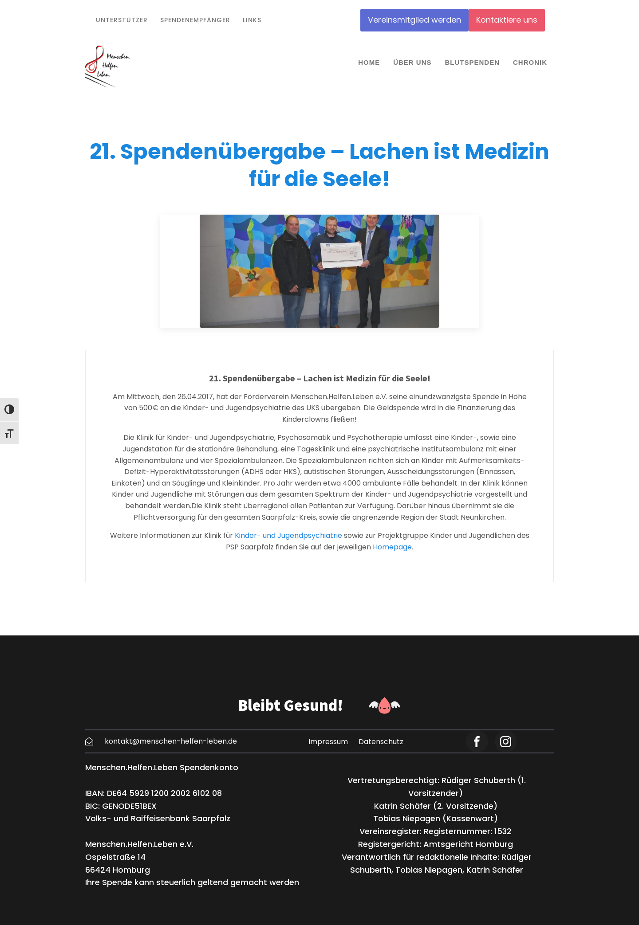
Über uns (412, 62)
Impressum (328, 742)
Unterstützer (122, 20)
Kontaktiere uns (506, 19)
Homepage (392, 547)
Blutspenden (472, 62)
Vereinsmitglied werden (414, 19)
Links (252, 20)
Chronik (530, 62)
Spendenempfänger (195, 20)
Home (369, 62)
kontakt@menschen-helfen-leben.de (171, 741)
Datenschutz (381, 742)
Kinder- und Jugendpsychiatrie (287, 535)
